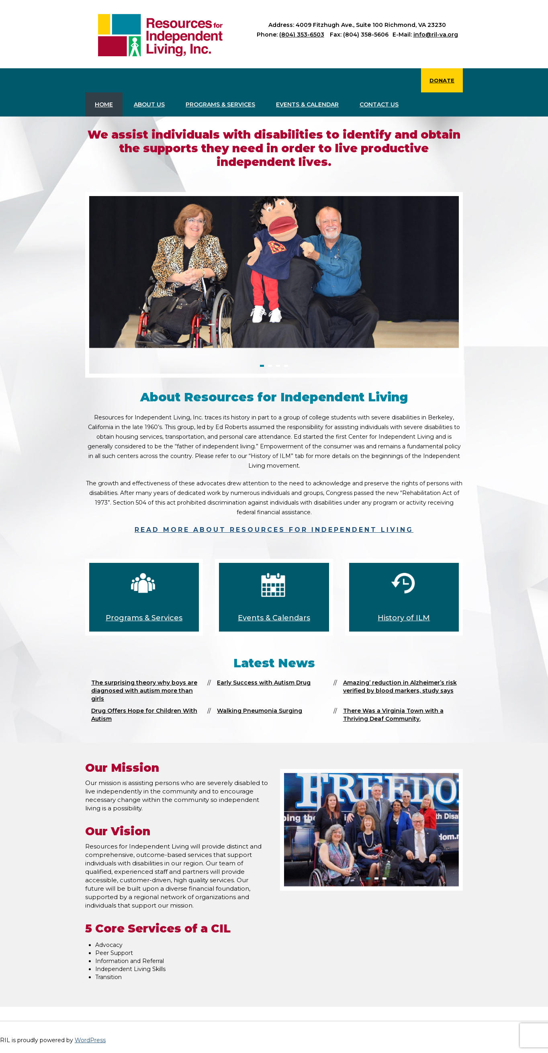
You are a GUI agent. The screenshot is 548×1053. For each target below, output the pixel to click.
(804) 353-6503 (301, 34)
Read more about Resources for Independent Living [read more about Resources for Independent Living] (274, 530)
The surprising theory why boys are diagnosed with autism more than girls (144, 690)
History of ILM (404, 617)
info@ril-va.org (435, 34)
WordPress (90, 1040)
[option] (274, 272)
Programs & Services (220, 104)
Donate (441, 80)
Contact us (379, 104)
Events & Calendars (274, 617)
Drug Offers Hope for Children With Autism (144, 714)
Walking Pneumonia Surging (259, 710)
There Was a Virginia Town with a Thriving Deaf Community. (393, 714)
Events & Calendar (307, 104)
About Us (149, 104)
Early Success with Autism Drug (264, 682)
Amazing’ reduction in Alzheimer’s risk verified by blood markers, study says (400, 686)
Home (104, 104)
